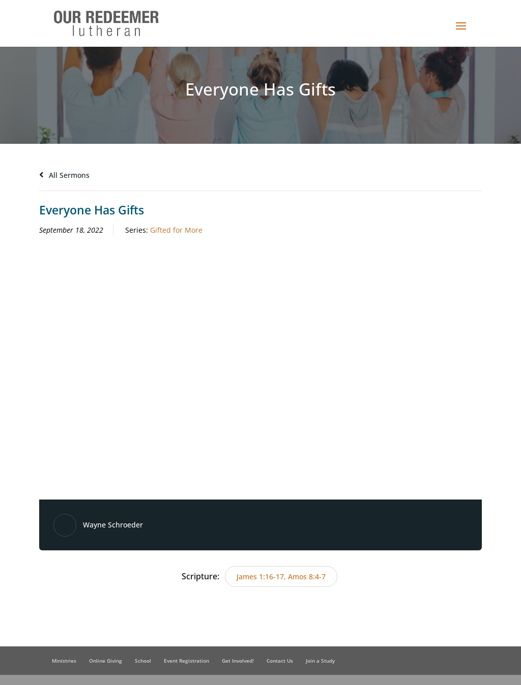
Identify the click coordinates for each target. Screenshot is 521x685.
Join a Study (320, 660)
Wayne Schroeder (113, 525)
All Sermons (64, 175)
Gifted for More (176, 230)
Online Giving (105, 660)
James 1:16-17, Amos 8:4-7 (281, 576)
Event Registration (186, 660)
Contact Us (280, 660)
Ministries (64, 660)
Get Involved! (238, 660)
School (143, 660)
